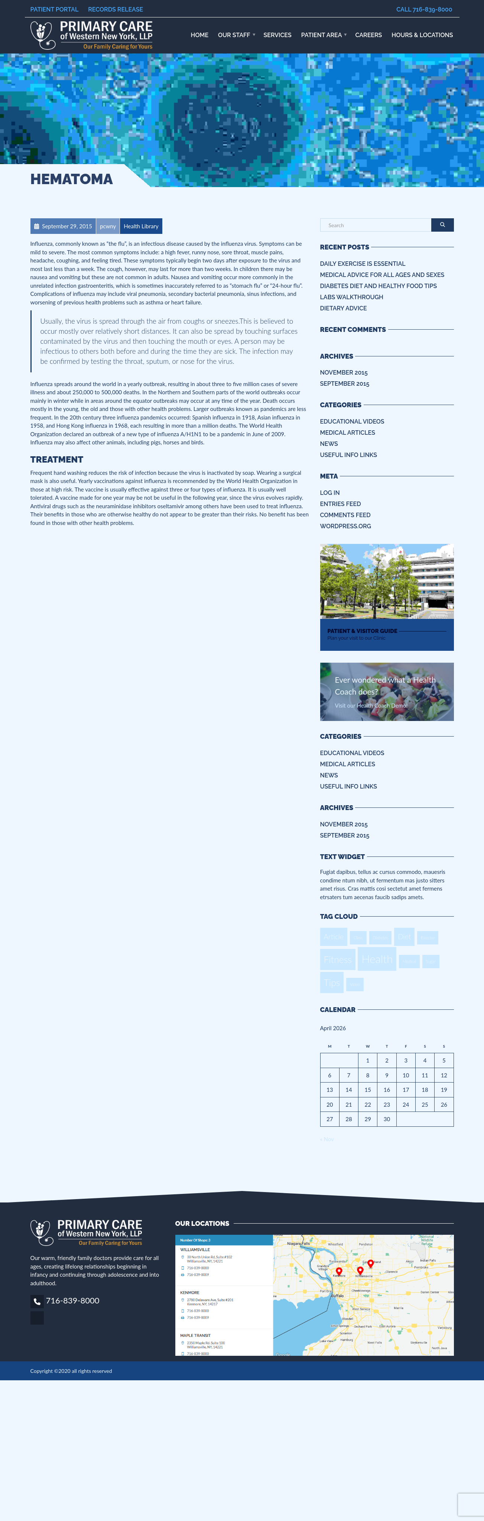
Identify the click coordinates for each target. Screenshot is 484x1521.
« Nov (327, 1139)
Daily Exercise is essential (363, 263)
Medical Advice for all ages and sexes (382, 274)
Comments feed (345, 515)
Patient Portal (54, 9)
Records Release (115, 9)
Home (200, 35)
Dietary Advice (343, 308)
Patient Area (321, 35)
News (329, 443)
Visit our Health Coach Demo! (371, 705)
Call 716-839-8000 (424, 9)
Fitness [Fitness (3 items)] (338, 959)
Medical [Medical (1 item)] (409, 961)
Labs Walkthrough (351, 297)
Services (278, 35)
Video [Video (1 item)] (355, 984)
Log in (330, 492)
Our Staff (234, 35)
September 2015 (345, 383)
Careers (368, 35)
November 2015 (344, 372)
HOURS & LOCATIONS (422, 35)
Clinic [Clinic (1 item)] (358, 937)
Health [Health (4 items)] (377, 958)
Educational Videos (352, 421)
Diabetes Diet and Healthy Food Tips (378, 286)
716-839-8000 (73, 1300)
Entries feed (340, 503)
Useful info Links (348, 454)
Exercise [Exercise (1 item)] (428, 937)
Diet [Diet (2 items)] (404, 936)
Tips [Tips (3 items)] (332, 982)
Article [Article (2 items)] (334, 936)
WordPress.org (345, 526)
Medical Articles (347, 432)
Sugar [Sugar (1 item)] (431, 961)
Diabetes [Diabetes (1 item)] (380, 937)
